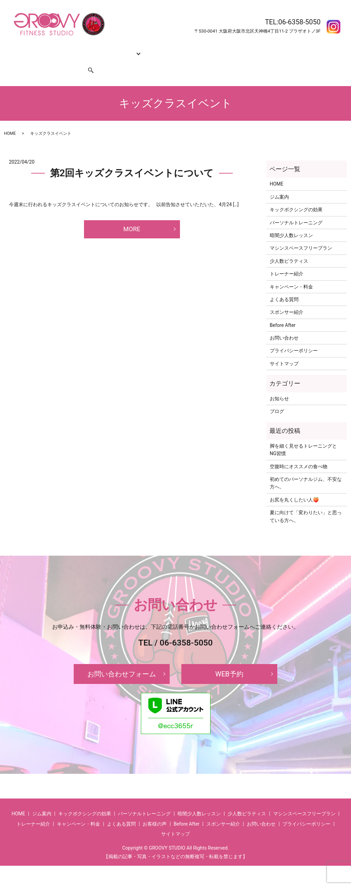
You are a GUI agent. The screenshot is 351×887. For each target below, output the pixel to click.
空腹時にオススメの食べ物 (298, 453)
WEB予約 (229, 661)
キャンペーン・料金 (195, 49)
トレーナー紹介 (151, 49)
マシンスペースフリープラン (301, 235)
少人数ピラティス (289, 248)
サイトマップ (284, 350)
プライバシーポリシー (294, 337)
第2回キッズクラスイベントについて (132, 160)
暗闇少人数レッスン (291, 222)
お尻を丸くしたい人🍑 (294, 486)
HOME (14, 49)
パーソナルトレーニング (296, 209)
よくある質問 (237, 49)
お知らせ (279, 385)
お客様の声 (301, 49)
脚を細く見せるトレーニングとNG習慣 (303, 436)
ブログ (277, 398)
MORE (131, 216)
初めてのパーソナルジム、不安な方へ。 (306, 469)
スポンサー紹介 (58, 60)
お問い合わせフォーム (121, 661)
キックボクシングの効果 (77, 49)
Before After (270, 49)
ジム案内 (36, 49)
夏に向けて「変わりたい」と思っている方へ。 (306, 503)
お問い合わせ (21, 60)
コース (117, 49)
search (86, 60)
